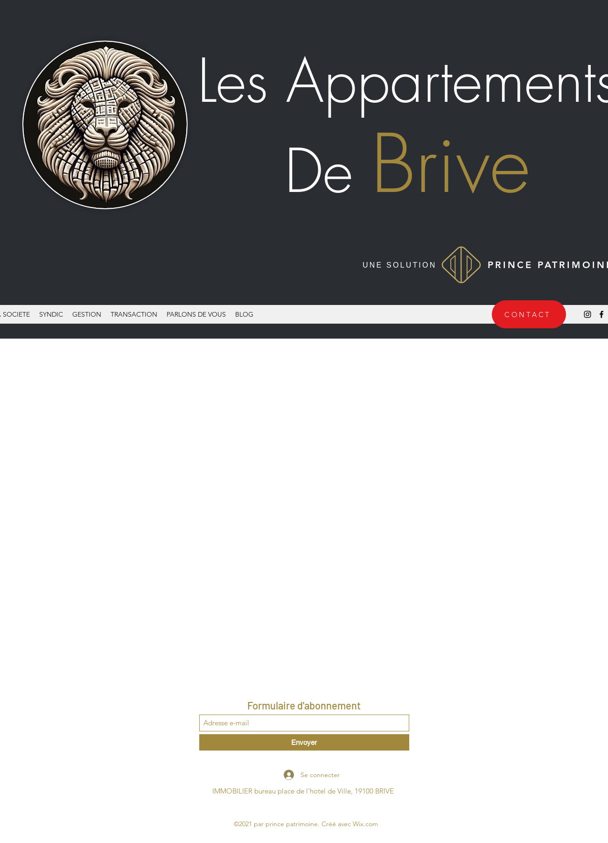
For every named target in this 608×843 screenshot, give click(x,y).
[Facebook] (601, 314)
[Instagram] (587, 314)
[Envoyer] (304, 742)
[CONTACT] (529, 314)
